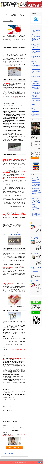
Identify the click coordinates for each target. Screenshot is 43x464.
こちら (23, 306)
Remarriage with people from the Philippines (36, 106)
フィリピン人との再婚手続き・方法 (7, 21)
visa (32, 108)
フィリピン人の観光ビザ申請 (36, 65)
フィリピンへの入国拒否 (35, 111)
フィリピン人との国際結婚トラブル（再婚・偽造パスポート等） (36, 34)
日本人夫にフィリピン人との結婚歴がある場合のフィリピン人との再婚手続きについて (36, 87)
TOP (33, 222)
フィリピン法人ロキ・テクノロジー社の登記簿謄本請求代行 (36, 93)
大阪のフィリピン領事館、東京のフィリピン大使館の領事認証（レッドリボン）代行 (36, 201)
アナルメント (34, 109)
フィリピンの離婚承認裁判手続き (14, 234)
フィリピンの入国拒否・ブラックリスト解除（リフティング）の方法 (36, 196)
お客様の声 (33, 104)
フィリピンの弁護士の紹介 (36, 85)
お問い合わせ (35, 253)
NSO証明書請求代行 (35, 61)
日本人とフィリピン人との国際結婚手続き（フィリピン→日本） (36, 39)
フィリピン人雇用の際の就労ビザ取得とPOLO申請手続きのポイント (36, 185)
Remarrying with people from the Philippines (36, 198)
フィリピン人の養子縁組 (35, 83)
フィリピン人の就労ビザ (35, 112)
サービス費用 (35, 280)
